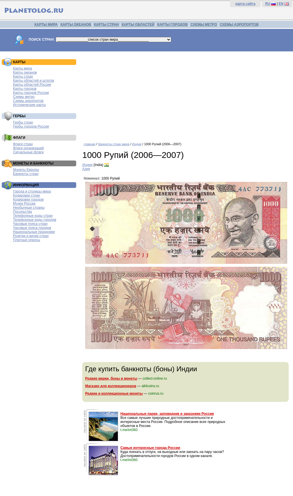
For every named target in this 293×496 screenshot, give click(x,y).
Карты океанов (25, 72)
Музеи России (24, 204)
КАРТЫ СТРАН (106, 25)
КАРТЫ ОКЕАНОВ (75, 25)
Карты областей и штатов (33, 81)
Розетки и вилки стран (30, 236)
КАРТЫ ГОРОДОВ (172, 25)
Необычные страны (28, 208)
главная (89, 144)
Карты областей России (32, 85)
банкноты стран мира (113, 144)
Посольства (22, 212)
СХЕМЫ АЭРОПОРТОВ (239, 25)
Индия (137, 144)
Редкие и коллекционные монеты (114, 393)
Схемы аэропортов (28, 101)
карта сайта (245, 4)
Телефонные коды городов (34, 220)
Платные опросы (26, 240)
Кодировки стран (26, 195)
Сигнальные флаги (28, 152)
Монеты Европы (26, 170)
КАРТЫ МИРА (45, 25)
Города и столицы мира (32, 191)
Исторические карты (29, 105)
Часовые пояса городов (32, 228)
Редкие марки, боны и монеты (111, 378)
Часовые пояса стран (30, 224)
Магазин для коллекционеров (110, 386)
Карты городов (24, 89)
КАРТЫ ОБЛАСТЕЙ (138, 25)
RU (267, 4)
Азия (86, 169)
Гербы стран (23, 122)
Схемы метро (24, 97)
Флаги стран (23, 144)
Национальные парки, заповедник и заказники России (167, 414)
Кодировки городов (28, 199)
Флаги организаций (28, 148)
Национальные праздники (34, 232)
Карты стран (23, 76)
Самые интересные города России (150, 448)
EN (281, 4)
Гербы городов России (31, 126)
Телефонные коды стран (33, 216)
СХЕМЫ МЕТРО (204, 25)
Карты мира (22, 68)
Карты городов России (31, 93)
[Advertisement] (186, 94)
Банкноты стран (25, 174)
